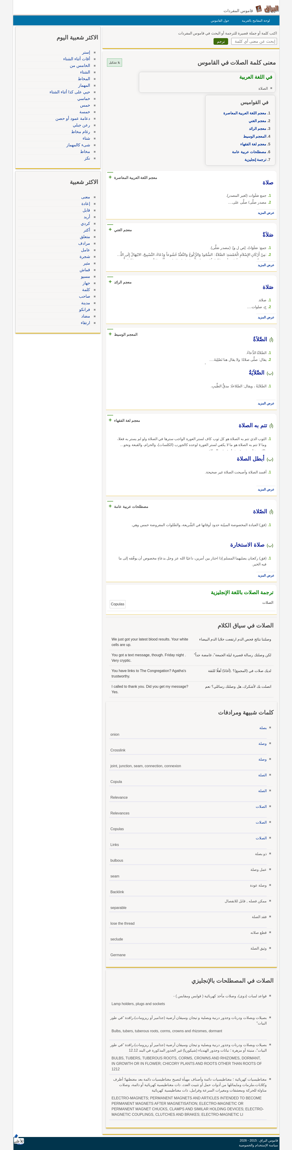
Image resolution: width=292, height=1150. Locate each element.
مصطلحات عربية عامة (248, 152)
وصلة (261, 744)
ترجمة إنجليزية (254, 160)
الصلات (260, 807)
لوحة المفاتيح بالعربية (255, 20)
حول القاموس (219, 20)
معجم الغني (256, 121)
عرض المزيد (265, 213)
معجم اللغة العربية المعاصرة (243, 113)
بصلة (262, 728)
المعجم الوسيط (253, 136)
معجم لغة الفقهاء (252, 144)
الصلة (261, 775)
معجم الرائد (256, 129)
